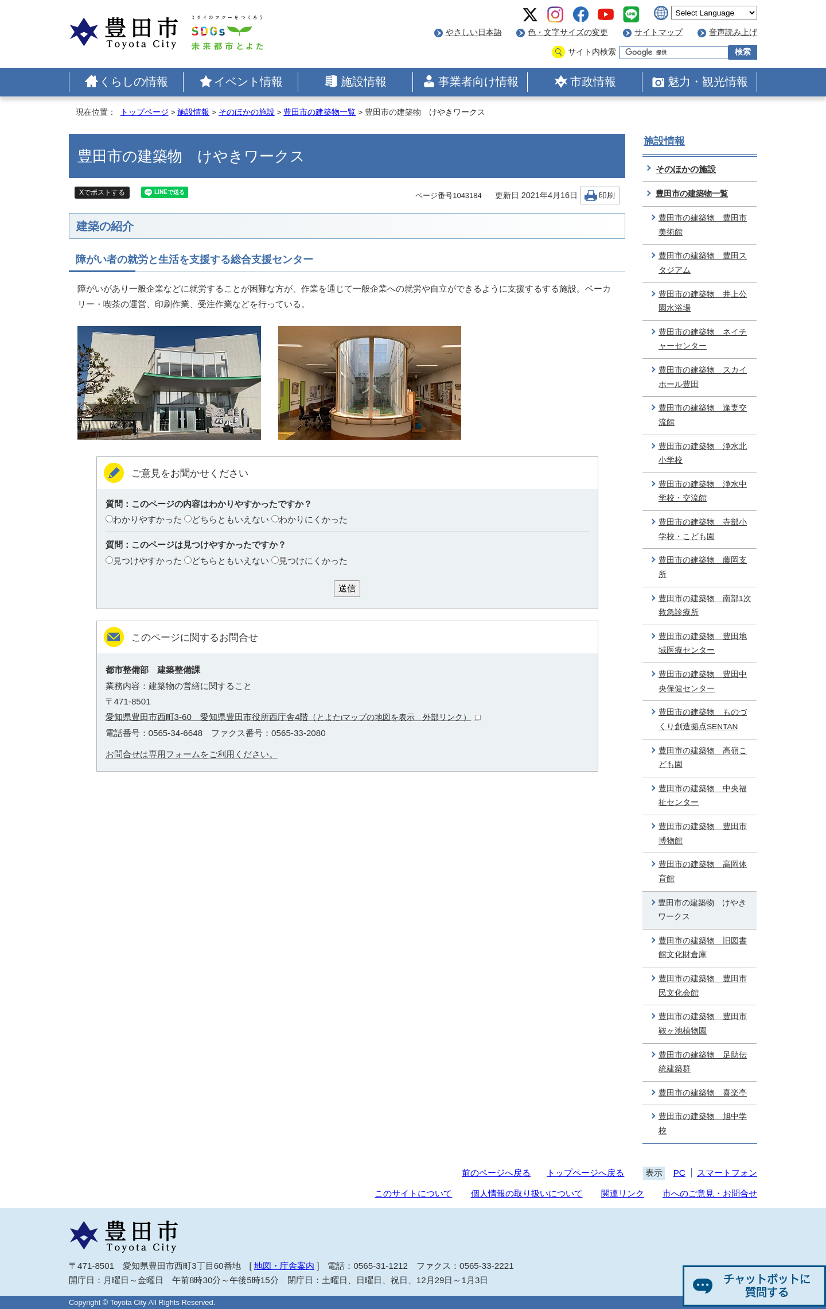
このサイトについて (413, 1193)
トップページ (144, 112)
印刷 (607, 195)
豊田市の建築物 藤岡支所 (703, 567)
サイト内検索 (592, 52)
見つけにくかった (313, 561)
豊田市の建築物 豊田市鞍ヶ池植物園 (703, 1023)
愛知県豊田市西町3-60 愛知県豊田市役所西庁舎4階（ (293, 717)
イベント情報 (248, 81)
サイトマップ (658, 32)
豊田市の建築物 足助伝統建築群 (703, 1062)
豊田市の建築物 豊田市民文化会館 (703, 985)
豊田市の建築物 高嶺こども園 (703, 757)
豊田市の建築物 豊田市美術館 (703, 225)
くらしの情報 (133, 81)
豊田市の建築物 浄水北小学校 (703, 453)
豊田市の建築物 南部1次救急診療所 (705, 605)
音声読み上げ (733, 32)
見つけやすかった (147, 561)
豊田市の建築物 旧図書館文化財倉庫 (703, 947)
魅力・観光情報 (708, 81)
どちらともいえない (230, 519)
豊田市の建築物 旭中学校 (703, 1123)
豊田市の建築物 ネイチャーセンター (703, 339)
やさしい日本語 (474, 32)
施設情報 (364, 81)
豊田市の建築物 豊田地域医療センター (703, 643)
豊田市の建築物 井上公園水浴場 (703, 301)
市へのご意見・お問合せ (710, 1193)
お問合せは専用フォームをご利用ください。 (192, 754)
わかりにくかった (313, 519)
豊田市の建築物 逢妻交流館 (703, 415)
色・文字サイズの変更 (568, 32)
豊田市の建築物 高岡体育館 (703, 871)
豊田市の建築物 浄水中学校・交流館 (703, 491)
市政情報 (593, 81)
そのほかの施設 (247, 112)
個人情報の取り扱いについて (527, 1193)
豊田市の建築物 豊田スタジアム (703, 262)
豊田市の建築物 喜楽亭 (703, 1093)
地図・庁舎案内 (284, 1266)
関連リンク (622, 1193)
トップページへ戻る (585, 1173)
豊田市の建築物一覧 (319, 112)
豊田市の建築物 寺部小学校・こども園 (703, 529)
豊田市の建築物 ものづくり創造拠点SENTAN (703, 719)
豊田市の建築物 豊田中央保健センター (703, 681)
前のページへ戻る (496, 1173)
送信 (347, 588)
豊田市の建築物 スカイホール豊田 (703, 377)
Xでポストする (102, 192)
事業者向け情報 (478, 81)
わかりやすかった (147, 519)
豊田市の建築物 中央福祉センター (703, 795)
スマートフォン (727, 1173)
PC (679, 1173)
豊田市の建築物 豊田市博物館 (703, 833)
